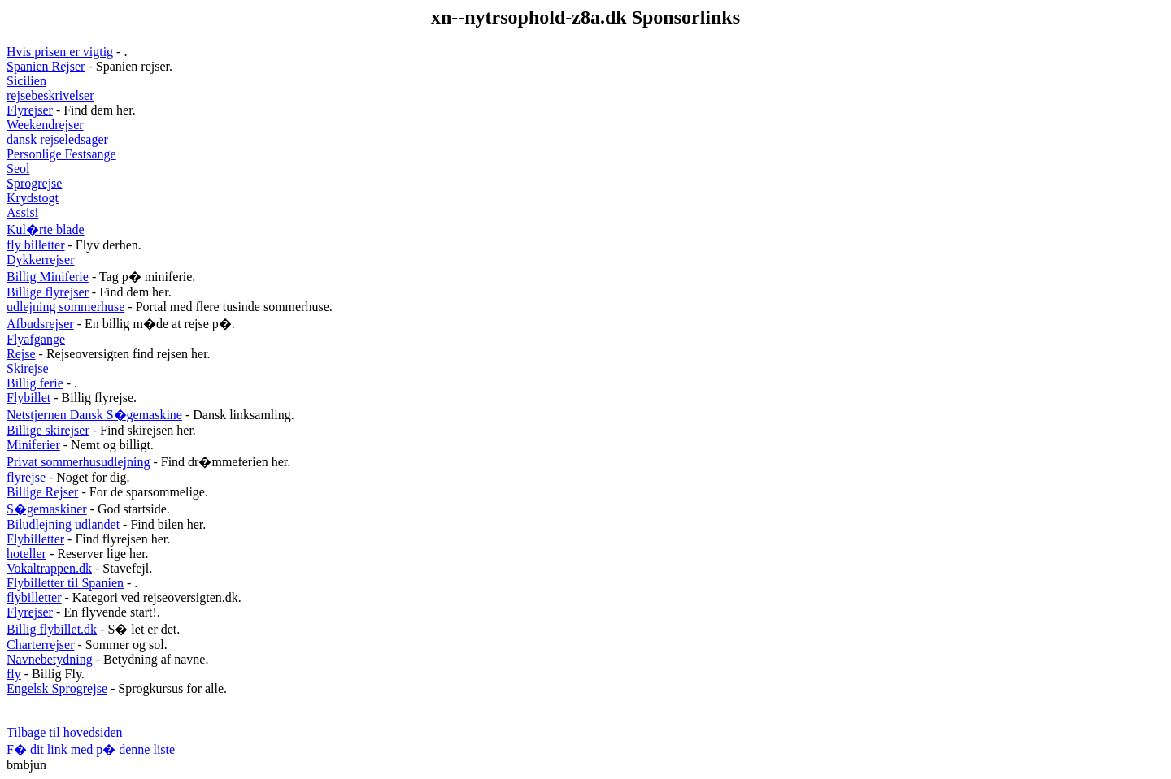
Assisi (22, 212)
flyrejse (26, 477)
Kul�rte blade (46, 229)
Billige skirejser (48, 430)
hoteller (26, 553)
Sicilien (26, 81)
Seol (18, 168)
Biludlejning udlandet (63, 524)
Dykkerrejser (41, 259)
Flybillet (28, 398)
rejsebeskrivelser (50, 95)
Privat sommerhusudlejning (78, 462)
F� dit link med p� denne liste (91, 749)
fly (14, 674)
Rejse (21, 354)
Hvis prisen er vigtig (60, 51)
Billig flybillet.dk (52, 629)
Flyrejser (30, 110)
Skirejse (28, 368)
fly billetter (36, 245)
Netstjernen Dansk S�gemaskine (94, 415)
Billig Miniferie (48, 276)
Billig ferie (35, 383)
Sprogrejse (34, 183)
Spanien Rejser (46, 66)
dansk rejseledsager (57, 139)
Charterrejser (41, 644)
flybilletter (34, 597)
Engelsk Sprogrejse (57, 688)
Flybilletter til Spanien (65, 583)
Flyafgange (36, 339)
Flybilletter (35, 539)
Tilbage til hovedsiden (65, 732)
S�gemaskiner (47, 509)
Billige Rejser (42, 492)
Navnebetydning (50, 659)
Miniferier (33, 445)
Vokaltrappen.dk (49, 568)
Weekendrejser (45, 125)
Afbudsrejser (40, 324)
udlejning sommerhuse (65, 307)
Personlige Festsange (61, 154)
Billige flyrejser (48, 292)
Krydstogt (33, 198)
